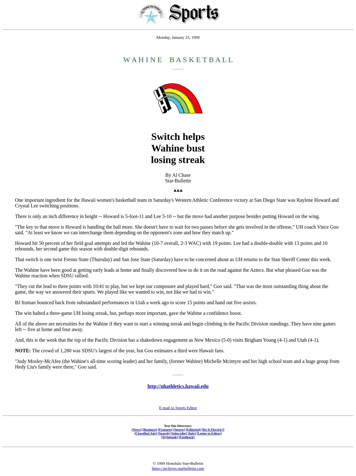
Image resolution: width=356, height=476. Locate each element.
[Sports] (179, 429)
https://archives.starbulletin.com (178, 468)
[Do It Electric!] (212, 429)
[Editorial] (192, 429)
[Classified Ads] (145, 433)
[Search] (164, 433)
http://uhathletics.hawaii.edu (178, 386)
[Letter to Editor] (209, 433)
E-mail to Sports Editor (178, 407)
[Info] (192, 433)
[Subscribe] (179, 433)
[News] (137, 429)
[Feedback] (187, 437)
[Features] (165, 429)
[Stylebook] (169, 437)
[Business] (149, 429)
